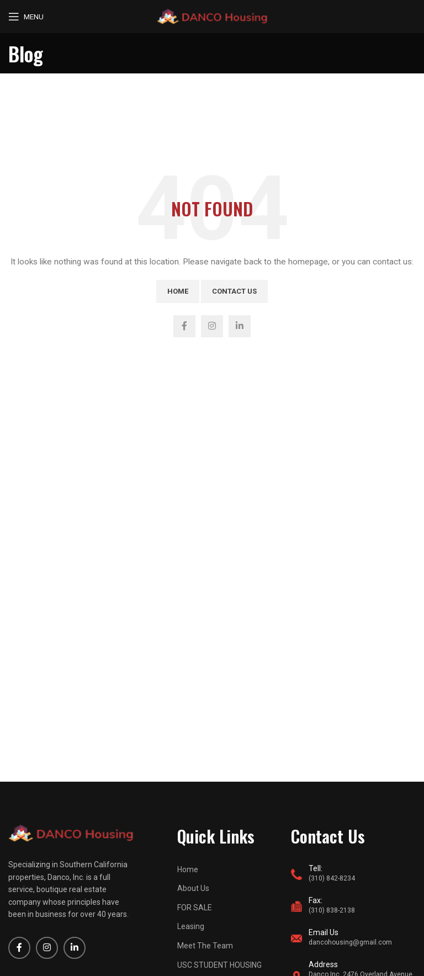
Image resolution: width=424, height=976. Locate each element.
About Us (193, 888)
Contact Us (234, 291)
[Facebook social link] (184, 326)
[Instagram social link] (212, 326)
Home (177, 291)
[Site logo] (212, 16)
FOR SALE (194, 907)
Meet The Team (205, 945)
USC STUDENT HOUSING (219, 965)
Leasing (190, 926)
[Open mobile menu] (26, 17)
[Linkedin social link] (240, 326)
